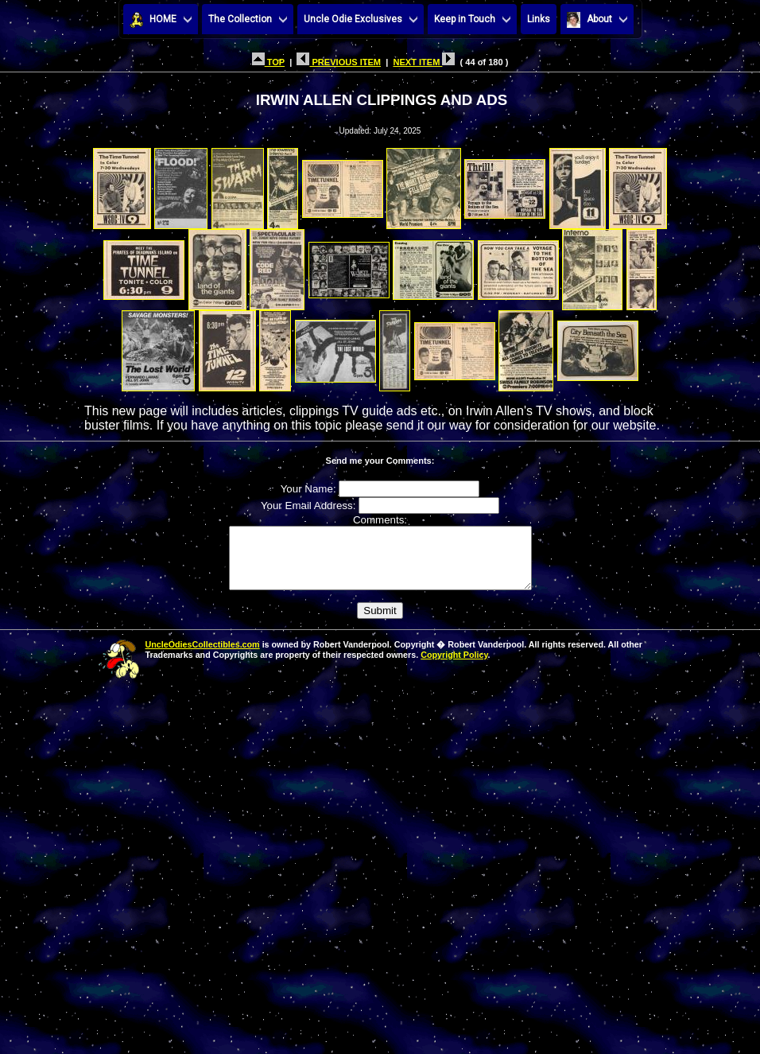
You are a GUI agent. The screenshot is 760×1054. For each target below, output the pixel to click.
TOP (268, 62)
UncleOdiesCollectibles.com (202, 656)
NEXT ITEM (424, 62)
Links (538, 19)
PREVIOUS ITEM (339, 62)
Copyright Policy (454, 666)
